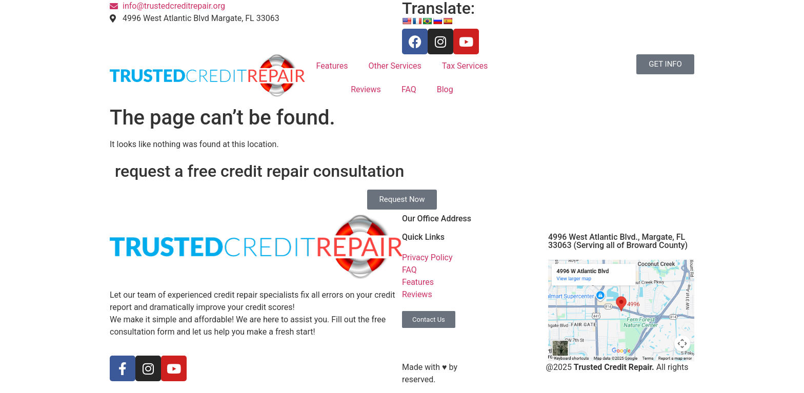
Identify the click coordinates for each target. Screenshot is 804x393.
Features (332, 66)
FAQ (408, 89)
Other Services (395, 66)
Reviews (366, 89)
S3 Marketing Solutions (501, 367)
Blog (445, 89)
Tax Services (465, 66)
